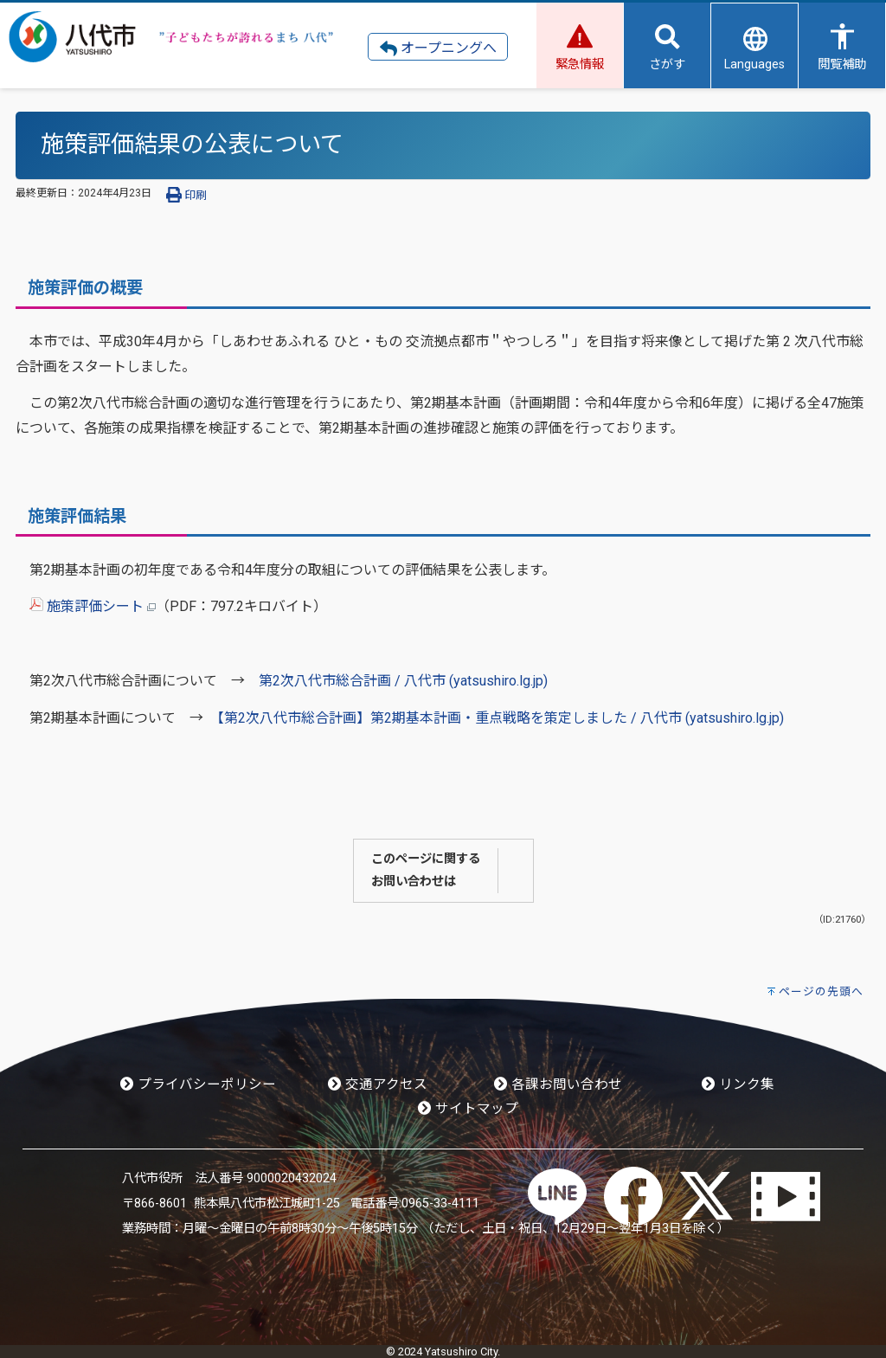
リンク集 (738, 1084)
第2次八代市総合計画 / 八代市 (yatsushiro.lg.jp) (403, 681)
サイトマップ (468, 1109)
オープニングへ (438, 48)
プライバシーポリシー (198, 1084)
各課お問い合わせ (558, 1084)
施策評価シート (92, 606)
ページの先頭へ (821, 991)
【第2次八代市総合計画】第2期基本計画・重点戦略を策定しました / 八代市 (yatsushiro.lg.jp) (500, 718)
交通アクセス (377, 1084)
